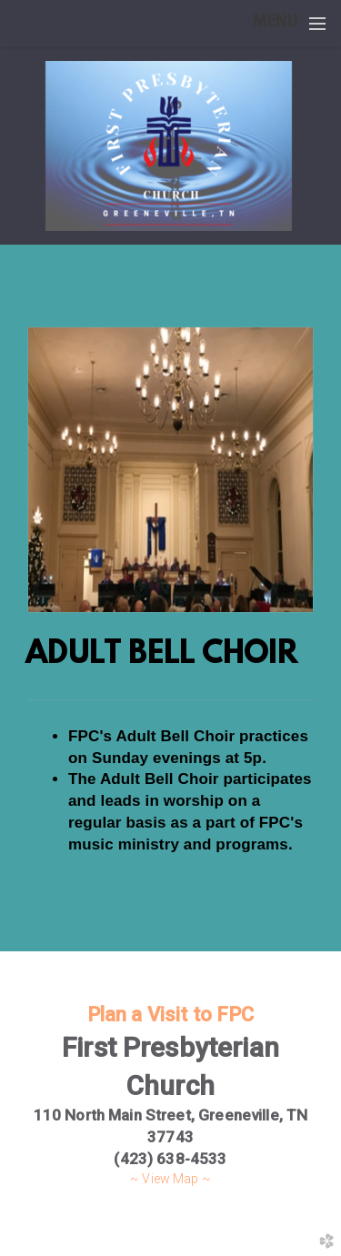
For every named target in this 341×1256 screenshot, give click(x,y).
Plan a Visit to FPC (171, 1014)
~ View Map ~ (170, 1178)
